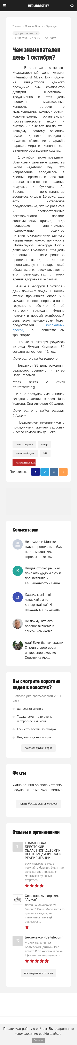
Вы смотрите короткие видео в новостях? (36, 684)
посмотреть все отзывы (38, 973)
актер (44, 444)
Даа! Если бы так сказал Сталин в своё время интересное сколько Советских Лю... (44, 650)
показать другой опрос (38, 747)
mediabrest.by (38, 6)
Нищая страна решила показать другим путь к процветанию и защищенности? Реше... (44, 575)
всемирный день (25, 453)
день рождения (24, 444)
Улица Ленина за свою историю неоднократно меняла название (37, 787)
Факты (19, 773)
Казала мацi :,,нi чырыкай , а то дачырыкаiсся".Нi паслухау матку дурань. (43, 602)
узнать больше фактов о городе (38, 803)
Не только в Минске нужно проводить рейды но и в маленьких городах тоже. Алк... (43, 549)
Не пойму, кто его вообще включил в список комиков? (39, 626)
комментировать (26, 462)
